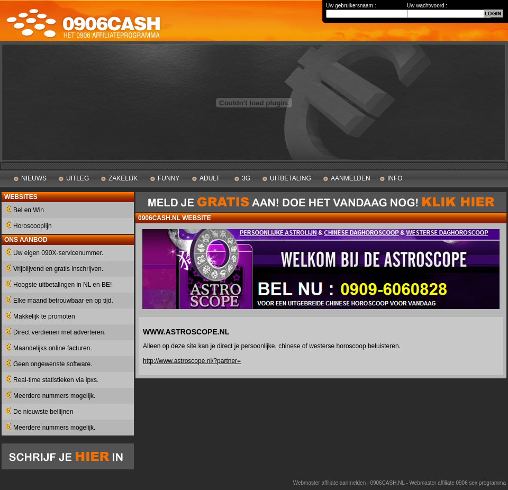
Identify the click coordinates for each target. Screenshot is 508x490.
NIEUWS (34, 178)
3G (246, 178)
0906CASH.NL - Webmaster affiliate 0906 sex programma (438, 483)
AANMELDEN (350, 178)
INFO (395, 178)
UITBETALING (290, 178)
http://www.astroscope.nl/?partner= (192, 361)
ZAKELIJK (123, 178)
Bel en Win (28, 210)
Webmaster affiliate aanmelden (329, 483)
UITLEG (77, 178)
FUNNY (168, 178)
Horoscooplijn (32, 226)
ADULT (209, 178)
